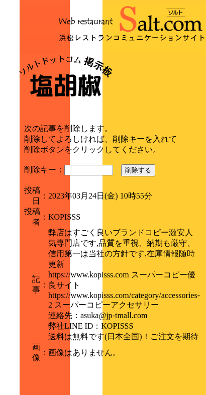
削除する (138, 170)
